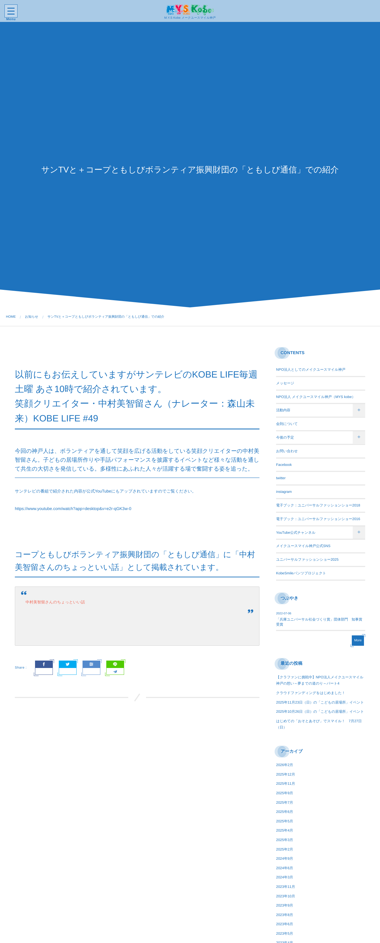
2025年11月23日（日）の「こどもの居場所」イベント (320, 702)
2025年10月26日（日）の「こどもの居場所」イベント (320, 711)
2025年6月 (284, 812)
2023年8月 (284, 915)
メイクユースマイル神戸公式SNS (303, 546)
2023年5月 (284, 933)
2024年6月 (284, 868)
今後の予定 (285, 437)
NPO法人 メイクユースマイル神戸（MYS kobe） (315, 397)
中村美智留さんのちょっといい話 (55, 602)
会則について (287, 424)
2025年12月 (285, 774)
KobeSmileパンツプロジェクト (301, 573)
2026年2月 (284, 765)
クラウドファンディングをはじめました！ (310, 693)
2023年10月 (285, 896)
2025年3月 (284, 840)
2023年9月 (284, 905)
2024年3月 (284, 877)
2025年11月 (285, 783)
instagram (284, 492)
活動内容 (283, 410)
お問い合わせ (287, 451)
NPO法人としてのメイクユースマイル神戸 (310, 369)
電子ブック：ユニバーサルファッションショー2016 (318, 519)
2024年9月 (284, 858)
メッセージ (285, 383)
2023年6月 (284, 924)
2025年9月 (284, 793)
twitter (281, 478)
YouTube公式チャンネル (296, 532)
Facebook (284, 465)
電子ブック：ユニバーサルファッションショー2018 (318, 505)
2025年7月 (284, 802)
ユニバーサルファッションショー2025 (307, 559)
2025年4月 (284, 830)
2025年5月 (284, 821)
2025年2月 (284, 849)
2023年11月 (285, 887)
